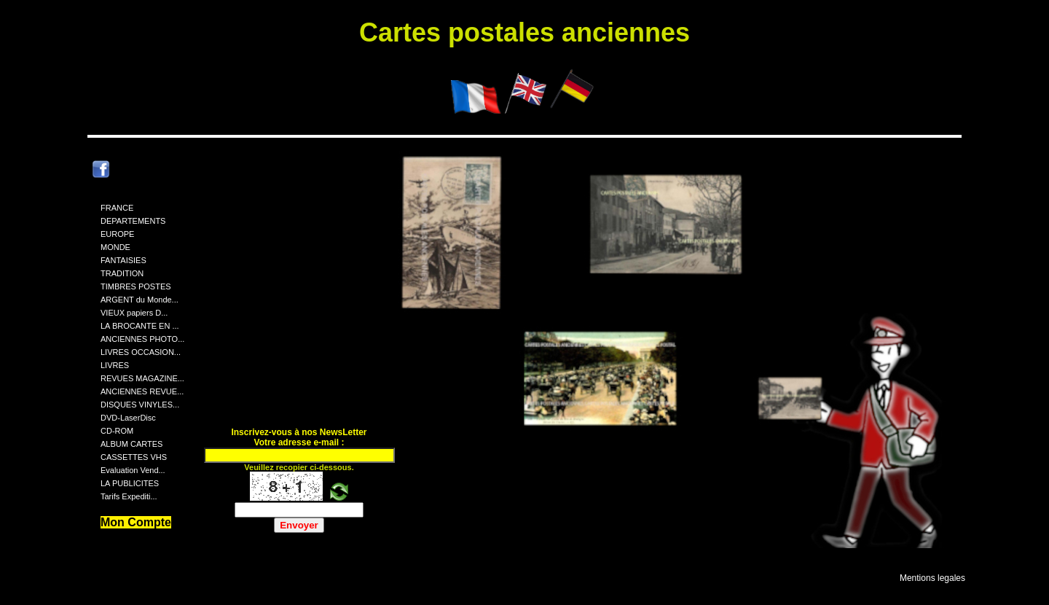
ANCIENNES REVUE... (142, 391)
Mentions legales (932, 578)
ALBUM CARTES (131, 444)
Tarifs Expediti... (129, 496)
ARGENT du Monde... (139, 299)
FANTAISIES (123, 260)
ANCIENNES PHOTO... (142, 339)
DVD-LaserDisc (128, 417)
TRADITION (122, 273)
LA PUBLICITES (130, 483)
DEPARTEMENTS (133, 220)
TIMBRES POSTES (136, 286)
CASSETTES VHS (134, 457)
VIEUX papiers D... (134, 312)
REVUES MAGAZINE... (142, 378)
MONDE (115, 247)
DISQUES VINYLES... (140, 404)
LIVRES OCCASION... (141, 352)
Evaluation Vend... (133, 470)
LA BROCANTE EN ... (140, 325)
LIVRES (115, 365)
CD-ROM (117, 430)
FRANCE (117, 207)
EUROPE (117, 234)
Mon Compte (136, 522)
